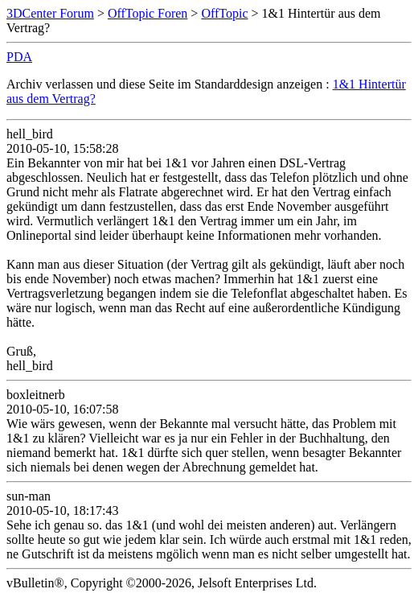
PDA (19, 57)
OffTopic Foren (147, 13)
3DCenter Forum (50, 13)
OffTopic (224, 13)
